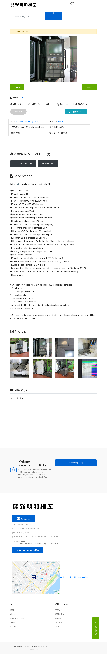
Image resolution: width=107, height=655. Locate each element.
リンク (58, 627)
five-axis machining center (28, 121)
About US (14, 615)
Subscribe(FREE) (76, 463)
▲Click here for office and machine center (53, 578)
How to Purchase (17, 619)
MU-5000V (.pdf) (56, 164)
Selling (13, 623)
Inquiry (13, 627)
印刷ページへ (76, 112)
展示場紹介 (59, 615)
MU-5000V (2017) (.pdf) (26, 164)
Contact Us (23, 519)
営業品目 (58, 611)
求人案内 (58, 623)
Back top (96, 629)
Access (58, 619)
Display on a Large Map (28, 550)
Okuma (14, 98)
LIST (12, 611)
